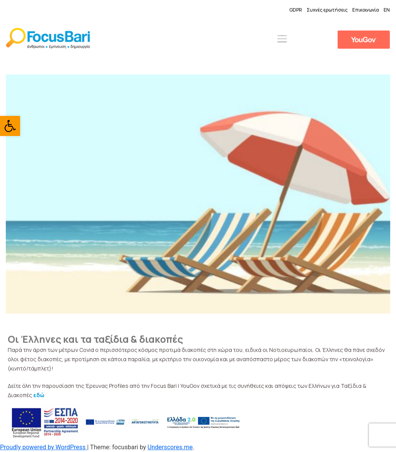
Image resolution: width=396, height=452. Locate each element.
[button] (282, 39)
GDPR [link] (295, 10)
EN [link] (387, 10)
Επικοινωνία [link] (365, 10)
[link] (10, 126)
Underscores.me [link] (170, 447)
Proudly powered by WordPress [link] (43, 447)
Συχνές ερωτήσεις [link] (327, 10)
